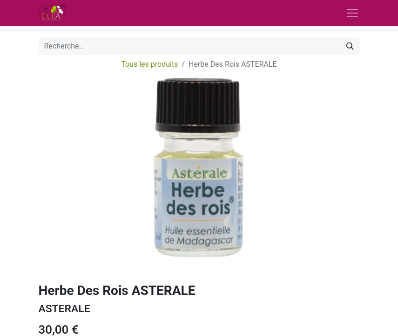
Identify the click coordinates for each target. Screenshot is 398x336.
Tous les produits (149, 64)
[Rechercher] (350, 46)
